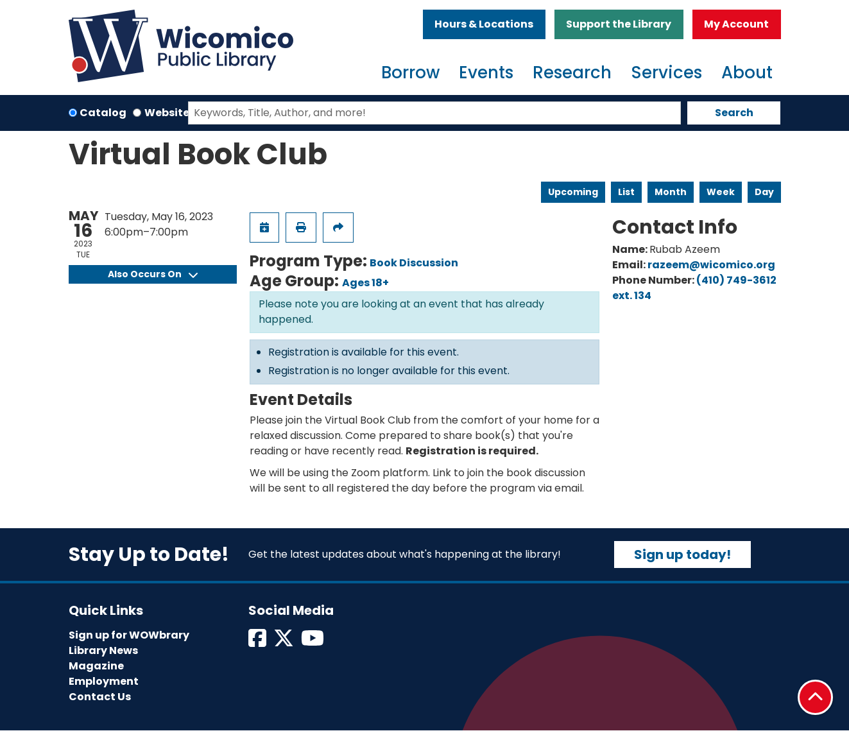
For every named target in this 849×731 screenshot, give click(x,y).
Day (764, 191)
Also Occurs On (153, 274)
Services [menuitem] (666, 72)
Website (166, 112)
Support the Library (618, 24)
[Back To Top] (815, 697)
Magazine (96, 665)
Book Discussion (414, 262)
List (626, 191)
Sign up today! (682, 554)
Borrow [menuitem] (410, 72)
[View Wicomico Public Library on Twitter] (284, 642)
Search (734, 112)
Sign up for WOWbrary (129, 635)
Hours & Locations (483, 24)
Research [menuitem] (572, 72)
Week (721, 191)
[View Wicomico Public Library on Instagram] (313, 642)
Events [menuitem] (486, 72)
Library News (103, 650)
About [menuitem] (747, 72)
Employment (104, 681)
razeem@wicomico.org (711, 264)
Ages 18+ (365, 282)
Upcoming (573, 191)
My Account (736, 24)
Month (671, 191)
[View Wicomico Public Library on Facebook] (258, 642)
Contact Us (100, 696)
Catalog (103, 112)
